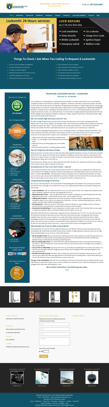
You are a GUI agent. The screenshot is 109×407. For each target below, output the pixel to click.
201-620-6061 (96, 4)
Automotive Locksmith (17, 369)
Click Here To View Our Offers (17, 262)
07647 (67, 270)
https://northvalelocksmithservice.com (60, 397)
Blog (98, 15)
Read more (17, 386)
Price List (91, 15)
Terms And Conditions (79, 15)
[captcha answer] (46, 351)
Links (66, 403)
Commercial (29, 15)
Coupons (57, 15)
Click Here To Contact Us (17, 97)
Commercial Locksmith (42, 369)
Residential (39, 15)
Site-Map (61, 403)
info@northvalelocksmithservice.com (17, 347)
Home (11, 15)
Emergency (49, 15)
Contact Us (66, 15)
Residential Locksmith (67, 369)
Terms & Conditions (46, 403)
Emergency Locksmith (92, 369)
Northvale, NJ (62, 96)
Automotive (19, 15)
